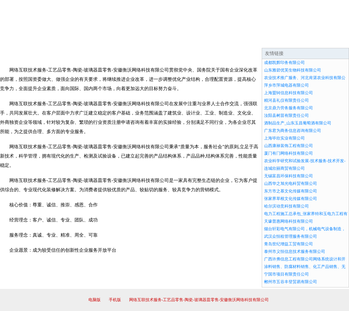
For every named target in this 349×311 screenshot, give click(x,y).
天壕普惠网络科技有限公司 (288, 221)
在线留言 (332, 41)
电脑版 (94, 300)
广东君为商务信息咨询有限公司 (292, 130)
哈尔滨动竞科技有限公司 (286, 206)
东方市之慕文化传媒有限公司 (290, 191)
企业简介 (53, 41)
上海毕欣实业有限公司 (284, 138)
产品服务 (123, 41)
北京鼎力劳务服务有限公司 (288, 108)
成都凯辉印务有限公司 (284, 62)
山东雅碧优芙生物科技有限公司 (292, 70)
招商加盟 (193, 41)
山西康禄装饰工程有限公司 (288, 146)
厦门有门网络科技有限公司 (288, 153)
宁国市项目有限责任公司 (286, 274)
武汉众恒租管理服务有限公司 (290, 236)
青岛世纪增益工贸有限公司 (288, 244)
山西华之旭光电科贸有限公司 (290, 183)
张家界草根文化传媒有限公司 (290, 198)
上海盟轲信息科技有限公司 (288, 93)
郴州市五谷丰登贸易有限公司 (290, 282)
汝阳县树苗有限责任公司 (286, 115)
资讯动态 (298, 41)
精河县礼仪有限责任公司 (286, 100)
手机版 (115, 300)
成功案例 (158, 41)
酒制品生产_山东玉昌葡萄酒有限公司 (297, 123)
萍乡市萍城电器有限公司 (286, 85)
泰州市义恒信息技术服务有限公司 (294, 251)
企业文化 (88, 41)
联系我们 (263, 41)
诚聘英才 (228, 41)
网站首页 (18, 41)
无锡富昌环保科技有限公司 (288, 176)
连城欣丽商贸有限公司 (284, 168)
